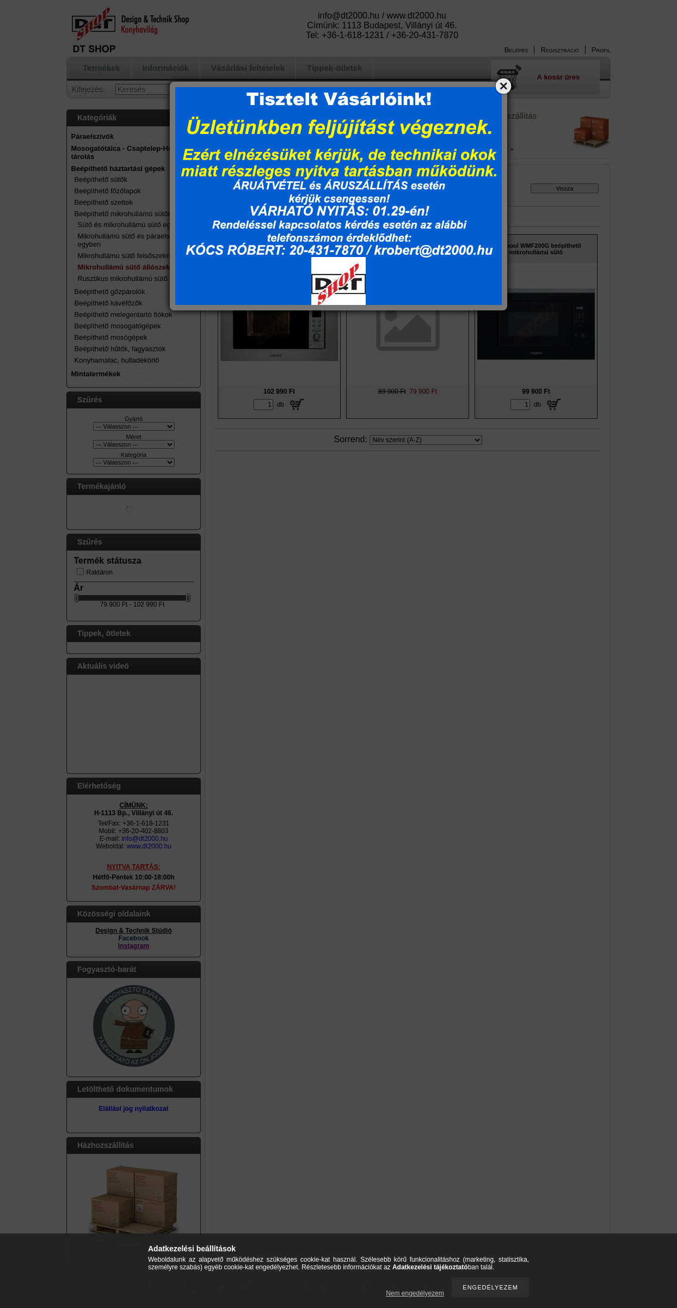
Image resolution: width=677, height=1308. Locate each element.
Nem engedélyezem (415, 1293)
